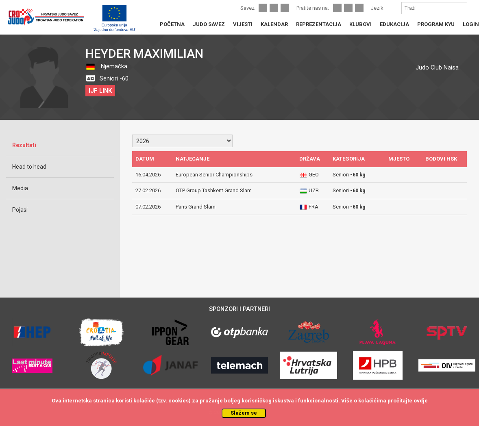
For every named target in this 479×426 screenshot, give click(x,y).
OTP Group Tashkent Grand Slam (214, 190)
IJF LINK (100, 90)
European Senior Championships (214, 175)
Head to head (29, 166)
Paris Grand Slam (196, 207)
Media (20, 188)
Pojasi (20, 209)
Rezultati (24, 145)
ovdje (421, 401)
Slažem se (244, 413)
